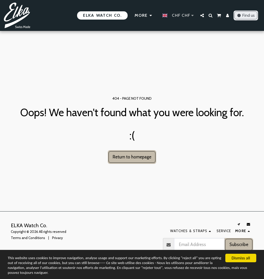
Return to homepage (132, 156)
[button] (202, 15)
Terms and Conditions (28, 238)
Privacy (57, 238)
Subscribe (238, 244)
